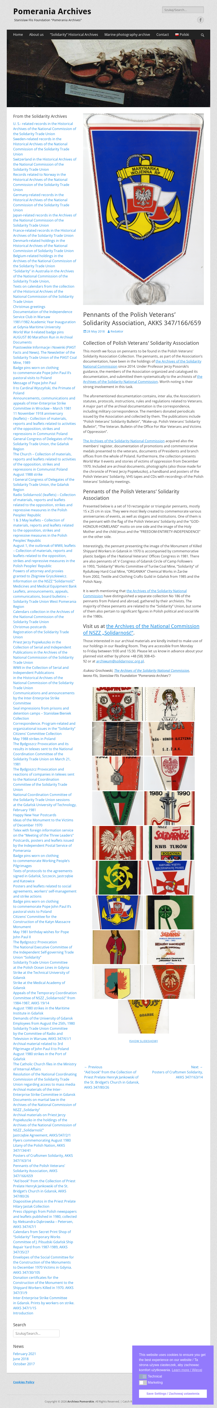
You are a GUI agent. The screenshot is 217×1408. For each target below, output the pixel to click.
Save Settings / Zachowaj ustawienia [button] (172, 1393)
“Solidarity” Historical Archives (74, 34)
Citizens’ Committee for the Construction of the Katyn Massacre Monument (41, 921)
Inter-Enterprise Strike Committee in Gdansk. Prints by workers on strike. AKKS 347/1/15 (43, 1303)
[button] (143, 1376)
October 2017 (24, 1364)
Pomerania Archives (52, 11)
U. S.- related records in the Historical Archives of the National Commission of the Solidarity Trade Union (44, 128)
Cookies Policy (23, 1382)
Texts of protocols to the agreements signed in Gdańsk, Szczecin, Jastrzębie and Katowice (43, 876)
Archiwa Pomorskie (80, 1401)
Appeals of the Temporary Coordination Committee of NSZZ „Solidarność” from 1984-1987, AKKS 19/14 (45, 998)
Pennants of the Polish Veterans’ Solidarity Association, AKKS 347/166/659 (39, 1170)
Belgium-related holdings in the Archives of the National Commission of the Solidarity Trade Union (44, 261)
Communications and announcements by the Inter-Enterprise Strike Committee (44, 698)
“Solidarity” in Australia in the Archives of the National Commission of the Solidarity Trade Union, (43, 276)
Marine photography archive (127, 34)
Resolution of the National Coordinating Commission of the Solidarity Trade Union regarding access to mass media (45, 1079)
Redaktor (117, 331)
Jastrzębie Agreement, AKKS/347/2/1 (42, 1135)
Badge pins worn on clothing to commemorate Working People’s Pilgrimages (41, 860)
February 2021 (24, 1353)
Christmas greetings (29, 306)
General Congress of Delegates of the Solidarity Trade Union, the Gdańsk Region (43, 444)
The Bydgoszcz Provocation (35, 942)
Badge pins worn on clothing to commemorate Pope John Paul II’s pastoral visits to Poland (42, 372)
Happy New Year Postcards (34, 815)
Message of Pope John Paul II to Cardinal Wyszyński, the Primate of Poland (44, 388)
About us (36, 34)
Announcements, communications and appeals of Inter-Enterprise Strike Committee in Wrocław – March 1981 (44, 403)
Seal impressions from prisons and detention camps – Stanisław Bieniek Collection (42, 713)
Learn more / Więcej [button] (187, 1370)
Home (18, 34)
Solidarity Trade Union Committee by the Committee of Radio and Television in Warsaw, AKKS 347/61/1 (42, 1033)
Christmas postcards (29, 627)
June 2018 (21, 1359)
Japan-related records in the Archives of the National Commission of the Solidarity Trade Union (44, 220)
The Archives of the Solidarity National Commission (124, 441)
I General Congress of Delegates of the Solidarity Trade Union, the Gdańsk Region (43, 484)
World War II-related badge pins (38, 332)
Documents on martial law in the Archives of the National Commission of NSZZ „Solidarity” (44, 1104)
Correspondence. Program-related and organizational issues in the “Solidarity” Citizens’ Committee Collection (44, 728)
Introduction (23, 1313)
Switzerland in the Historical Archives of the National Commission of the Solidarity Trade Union (44, 164)
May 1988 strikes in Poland (34, 738)
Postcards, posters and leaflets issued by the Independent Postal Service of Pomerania (43, 845)
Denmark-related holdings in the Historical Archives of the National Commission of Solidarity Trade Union (43, 245)
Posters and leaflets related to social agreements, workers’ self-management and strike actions (45, 891)
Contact (162, 34)
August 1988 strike (28, 474)
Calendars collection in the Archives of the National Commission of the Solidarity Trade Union (43, 616)
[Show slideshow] (143, 1041)
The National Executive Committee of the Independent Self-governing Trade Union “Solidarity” (43, 952)
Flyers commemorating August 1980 (42, 1140)
